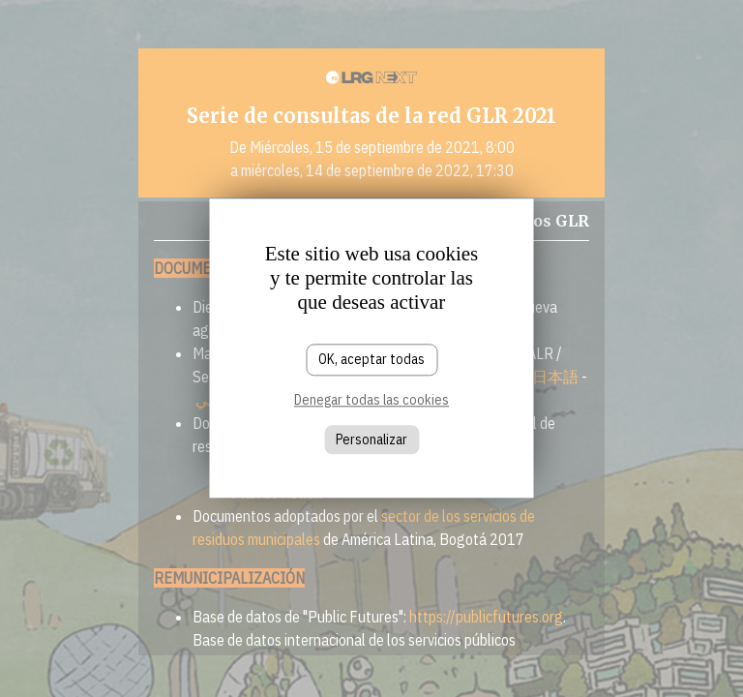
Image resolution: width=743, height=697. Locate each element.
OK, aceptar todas (371, 359)
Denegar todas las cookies (371, 400)
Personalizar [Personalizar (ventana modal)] (371, 439)
